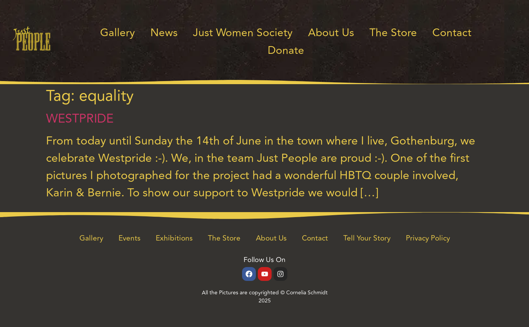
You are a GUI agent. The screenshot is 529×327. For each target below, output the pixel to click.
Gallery (117, 33)
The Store (393, 33)
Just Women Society (243, 33)
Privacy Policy (428, 238)
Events (129, 238)
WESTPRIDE (80, 118)
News (164, 33)
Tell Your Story (367, 238)
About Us (331, 33)
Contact (451, 33)
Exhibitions (174, 238)
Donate (286, 50)
